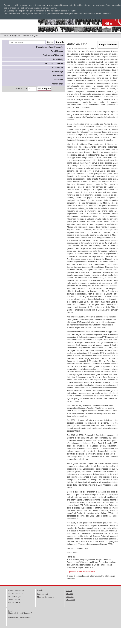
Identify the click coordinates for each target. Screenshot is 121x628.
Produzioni (70, 599)
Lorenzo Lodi (42, 594)
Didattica (69, 597)
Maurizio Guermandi (45, 597)
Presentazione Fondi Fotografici (49, 47)
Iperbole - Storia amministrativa (82, 572)
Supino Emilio (57, 67)
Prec (17, 88)
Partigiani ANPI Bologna (53, 55)
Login (10, 611)
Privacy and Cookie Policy (19, 618)
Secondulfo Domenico (54, 63)
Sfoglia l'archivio (108, 44)
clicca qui (72, 11)
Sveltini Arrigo (57, 71)
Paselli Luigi (58, 59)
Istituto (69, 591)
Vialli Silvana (57, 76)
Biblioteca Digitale (12, 35)
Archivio (69, 594)
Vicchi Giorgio (57, 84)
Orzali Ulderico (57, 51)
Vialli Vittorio (58, 80)
